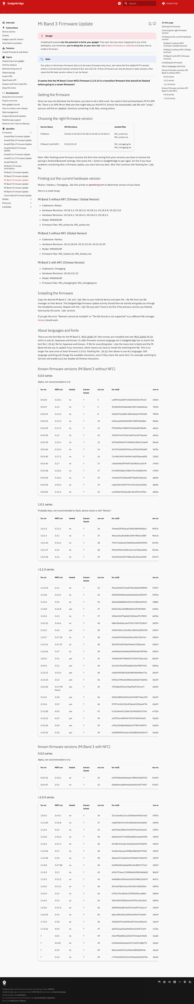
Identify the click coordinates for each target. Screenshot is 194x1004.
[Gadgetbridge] (4, 3)
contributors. (21, 995)
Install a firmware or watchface (120, 45)
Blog (73, 10)
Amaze (41, 320)
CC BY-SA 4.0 (36, 992)
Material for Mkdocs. (18, 1001)
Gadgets (44, 10)
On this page (167, 22)
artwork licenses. (59, 992)
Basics (30, 10)
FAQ (18, 10)
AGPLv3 (51, 989)
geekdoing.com (96, 184)
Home (6, 10)
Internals (59, 10)
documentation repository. (44, 998)
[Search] (139, 3)
